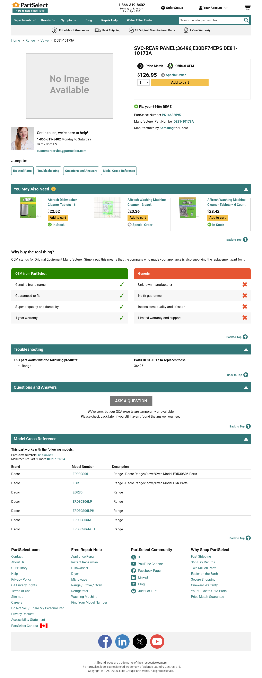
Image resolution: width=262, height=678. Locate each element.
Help (14, 574)
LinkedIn (140, 577)
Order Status (172, 8)
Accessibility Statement (28, 620)
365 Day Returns (203, 562)
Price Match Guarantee (207, 597)
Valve (45, 40)
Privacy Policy (21, 579)
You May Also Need (131, 189)
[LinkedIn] (122, 641)
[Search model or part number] (214, 20)
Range (30, 40)
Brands (46, 20)
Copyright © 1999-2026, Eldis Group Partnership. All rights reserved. (131, 670)
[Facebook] (105, 641)
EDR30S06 (80, 474)
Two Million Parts (203, 568)
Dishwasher (79, 568)
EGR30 (77, 492)
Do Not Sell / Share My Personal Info (37, 608)
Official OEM (184, 66)
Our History (19, 568)
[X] (140, 641)
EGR (76, 483)
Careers (16, 602)
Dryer (75, 574)
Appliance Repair (83, 556)
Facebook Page (145, 570)
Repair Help (109, 20)
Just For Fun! (144, 591)
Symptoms (68, 20)
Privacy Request (22, 614)
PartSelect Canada (24, 626)
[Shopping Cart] (247, 8)
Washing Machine (84, 597)
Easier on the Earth (204, 574)
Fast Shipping (201, 556)
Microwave (79, 579)
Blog (89, 20)
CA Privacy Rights (24, 585)
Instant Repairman (84, 562)
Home (15, 40)
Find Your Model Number (89, 602)
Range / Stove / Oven (86, 585)
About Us (17, 562)
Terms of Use (20, 591)
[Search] (246, 20)
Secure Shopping (203, 579)
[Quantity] (143, 82)
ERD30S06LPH (83, 511)
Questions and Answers (81, 171)
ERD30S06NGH (84, 529)
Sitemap (17, 597)
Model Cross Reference (119, 171)
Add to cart (180, 82)
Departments (23, 20)
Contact (17, 556)
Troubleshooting (48, 171)
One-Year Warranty (204, 585)
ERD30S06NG (83, 520)
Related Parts (22, 171)
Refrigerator (79, 591)
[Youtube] (157, 641)
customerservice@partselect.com (61, 151)
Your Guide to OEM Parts (209, 591)
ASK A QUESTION (131, 400)
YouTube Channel (147, 563)
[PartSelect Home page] (36, 7)
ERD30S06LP (82, 502)
